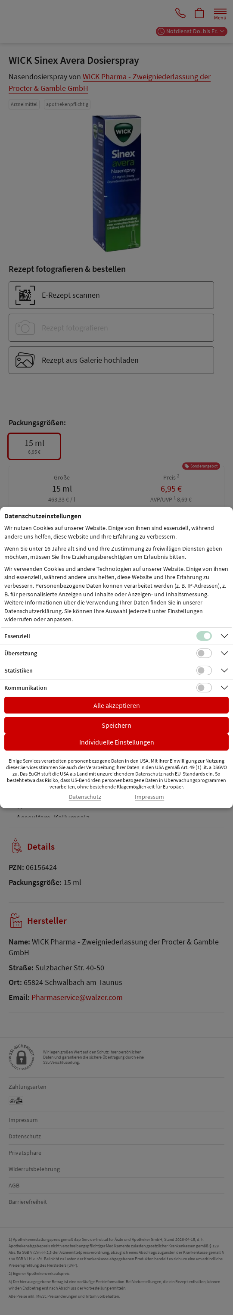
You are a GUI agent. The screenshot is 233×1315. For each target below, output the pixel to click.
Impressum (149, 797)
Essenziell (17, 636)
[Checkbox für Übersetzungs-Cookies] (204, 653)
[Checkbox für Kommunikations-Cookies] (204, 687)
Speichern (116, 725)
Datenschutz (85, 797)
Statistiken (18, 670)
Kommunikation (25, 688)
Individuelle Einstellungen (116, 742)
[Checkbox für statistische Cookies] (204, 670)
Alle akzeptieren (116, 705)
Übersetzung (20, 653)
